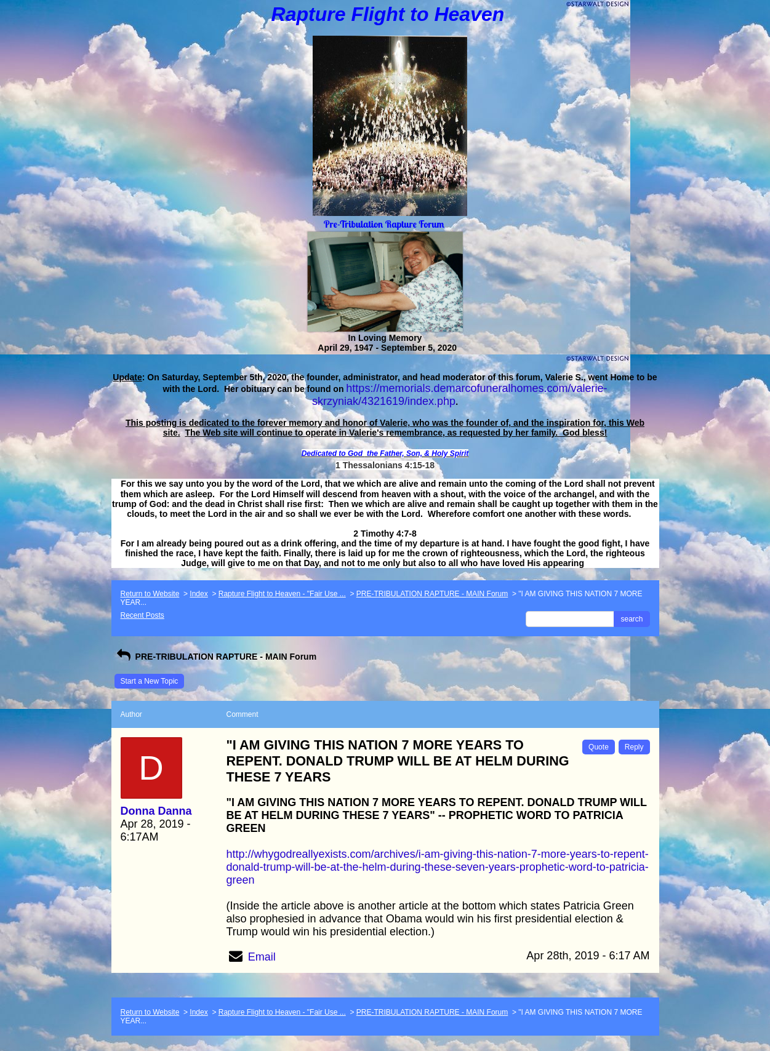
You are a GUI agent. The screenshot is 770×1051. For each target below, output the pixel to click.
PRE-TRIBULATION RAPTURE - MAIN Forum (432, 593)
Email (262, 957)
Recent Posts (142, 615)
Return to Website (150, 593)
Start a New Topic (149, 681)
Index (198, 593)
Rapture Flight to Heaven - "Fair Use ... (282, 593)
